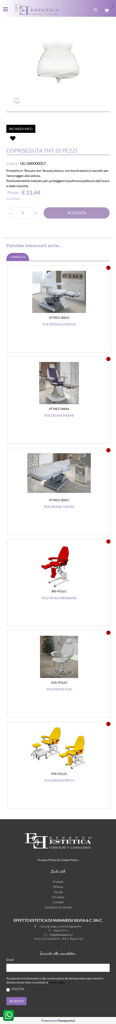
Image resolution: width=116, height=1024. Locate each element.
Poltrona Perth (59, 780)
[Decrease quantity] (9, 213)
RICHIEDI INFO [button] (21, 129)
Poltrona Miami (59, 415)
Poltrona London (59, 324)
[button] (58, 61)
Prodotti (58, 882)
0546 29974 (61, 930)
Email (11, 959)
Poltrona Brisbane (59, 598)
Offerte (58, 887)
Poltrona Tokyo (59, 507)
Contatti (58, 902)
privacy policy (57, 982)
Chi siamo (58, 897)
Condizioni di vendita (58, 907)
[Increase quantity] (36, 213)
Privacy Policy (47, 860)
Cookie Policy (69, 860)
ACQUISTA (76, 212)
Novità (58, 892)
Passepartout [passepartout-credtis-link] (66, 1020)
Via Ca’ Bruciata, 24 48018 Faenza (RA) (61, 926)
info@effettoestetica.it (61, 934)
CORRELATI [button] (18, 257)
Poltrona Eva (59, 689)
